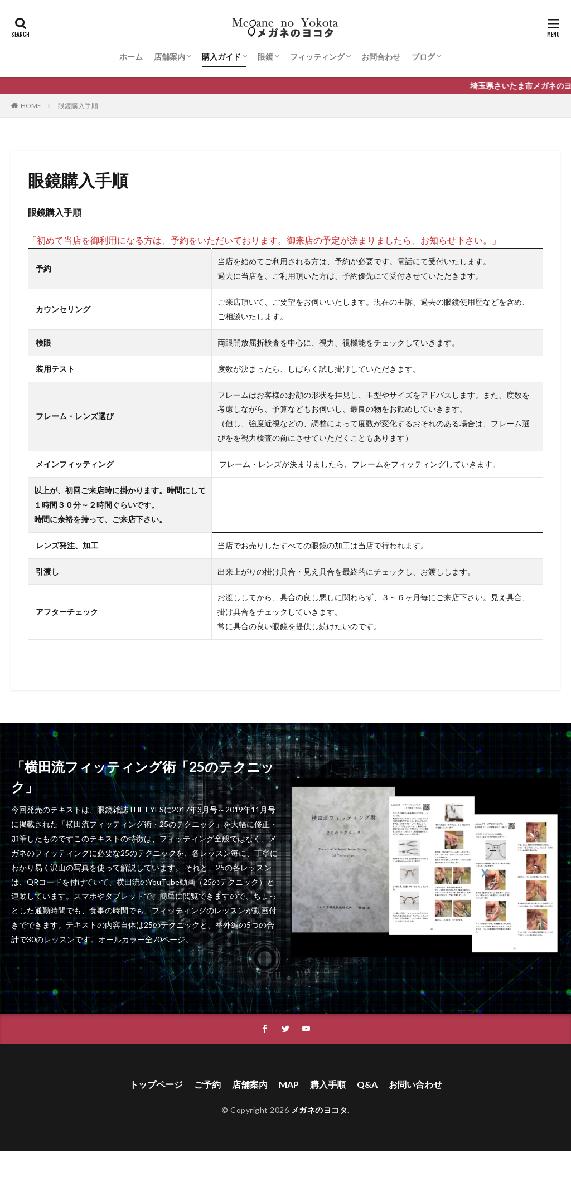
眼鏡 (265, 56)
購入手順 (328, 1084)
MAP (289, 1084)
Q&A (367, 1084)
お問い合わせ (415, 1084)
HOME (31, 105)
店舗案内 (169, 56)
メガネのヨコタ (319, 1110)
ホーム (131, 56)
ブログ (423, 56)
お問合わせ (380, 56)
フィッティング (317, 56)
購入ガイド (221, 56)
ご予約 (207, 1084)
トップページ (156, 1084)
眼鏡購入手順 (78, 105)
